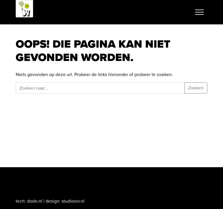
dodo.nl (34, 201)
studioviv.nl (73, 201)
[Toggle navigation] (199, 12)
